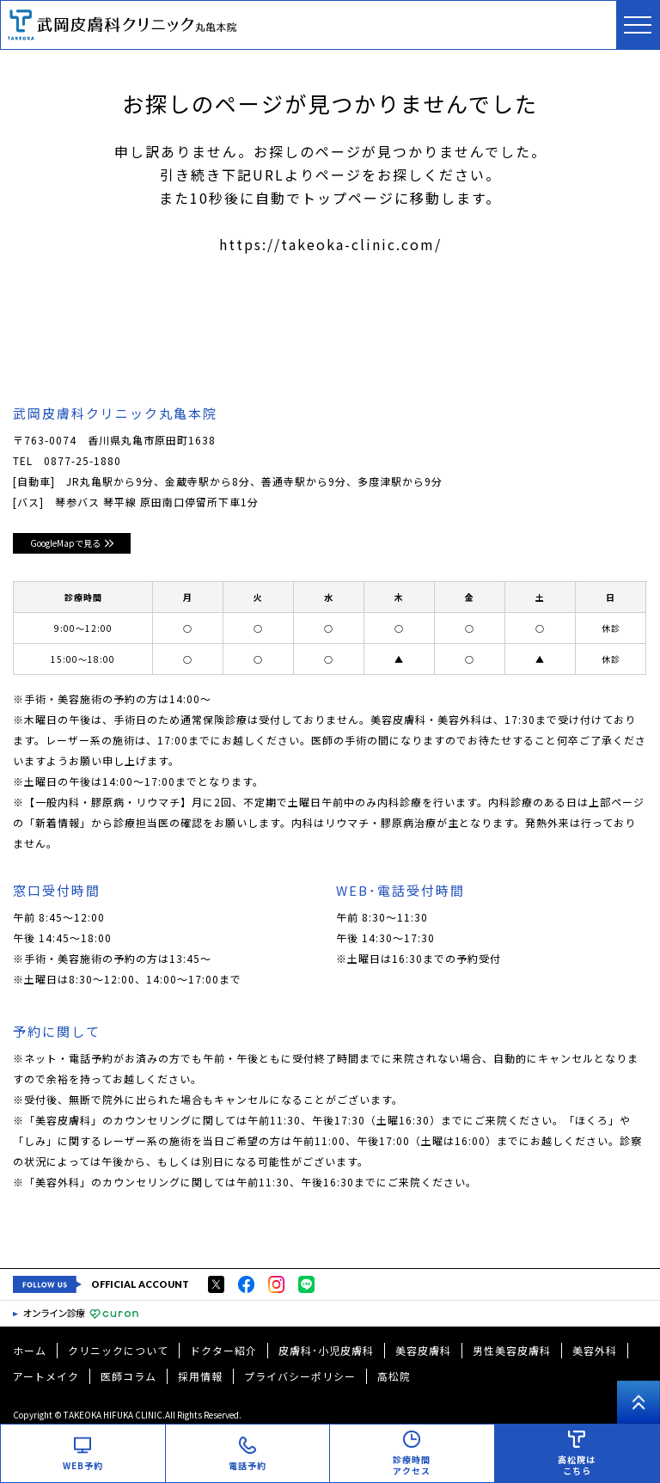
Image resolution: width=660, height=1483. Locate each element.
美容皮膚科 (423, 1350)
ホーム (29, 1350)
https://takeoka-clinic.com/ (330, 244)
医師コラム (128, 1376)
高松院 (394, 1376)
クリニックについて (118, 1350)
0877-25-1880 (82, 460)
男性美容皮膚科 (512, 1350)
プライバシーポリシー (300, 1376)
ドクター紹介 (223, 1350)
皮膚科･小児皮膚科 (326, 1350)
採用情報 (200, 1376)
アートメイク (46, 1376)
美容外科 (594, 1350)
